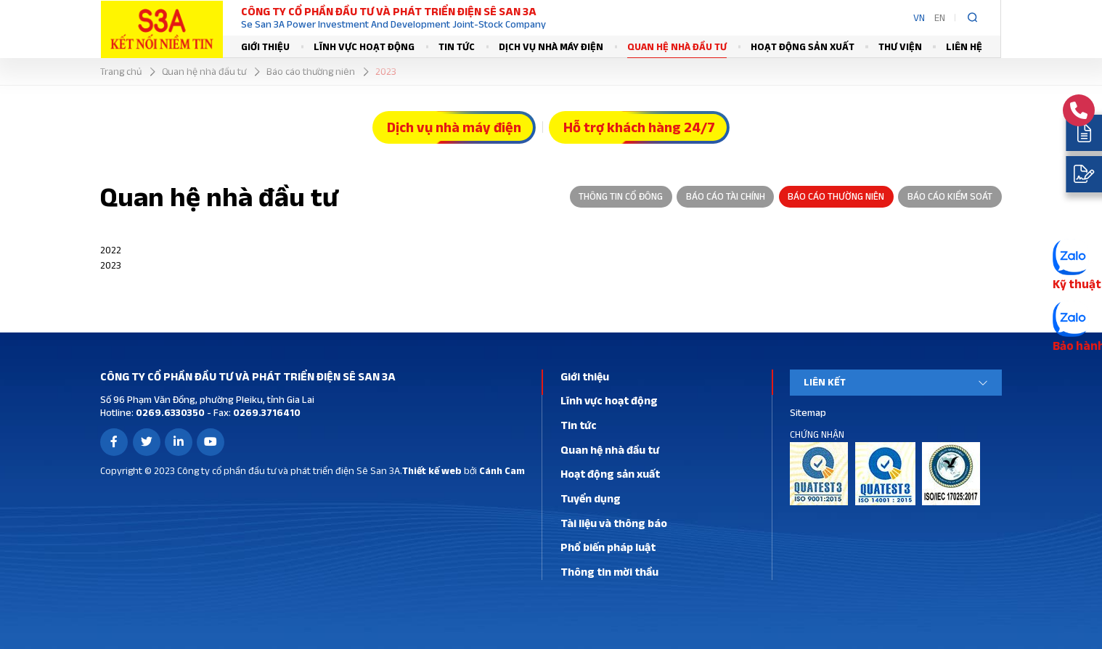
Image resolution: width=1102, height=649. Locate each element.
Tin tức (456, 46)
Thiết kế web (432, 470)
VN (919, 17)
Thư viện (900, 46)
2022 (110, 250)
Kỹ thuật (1077, 283)
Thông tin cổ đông (621, 196)
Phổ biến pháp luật (608, 547)
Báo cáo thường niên (836, 196)
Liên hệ (964, 46)
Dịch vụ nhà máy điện (551, 46)
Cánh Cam (502, 470)
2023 (110, 265)
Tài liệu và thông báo (613, 523)
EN (939, 17)
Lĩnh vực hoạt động (364, 46)
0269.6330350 (169, 412)
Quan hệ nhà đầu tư (677, 46)
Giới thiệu (265, 46)
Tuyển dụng (590, 498)
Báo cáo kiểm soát (949, 196)
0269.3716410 (266, 412)
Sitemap (808, 412)
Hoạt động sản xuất (802, 46)
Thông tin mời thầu (609, 572)
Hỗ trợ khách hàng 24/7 (639, 127)
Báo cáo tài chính (725, 196)
